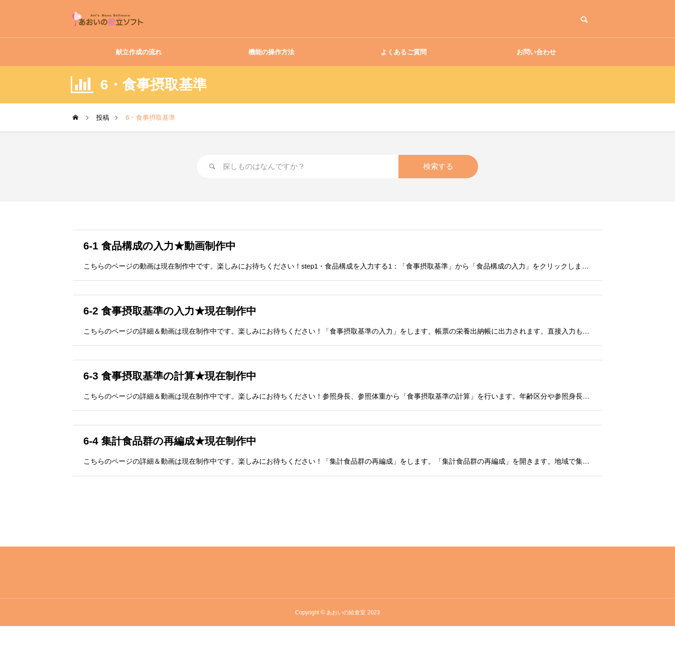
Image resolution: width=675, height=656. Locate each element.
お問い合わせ (536, 52)
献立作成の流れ (139, 52)
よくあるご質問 (404, 52)
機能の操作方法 (271, 52)
